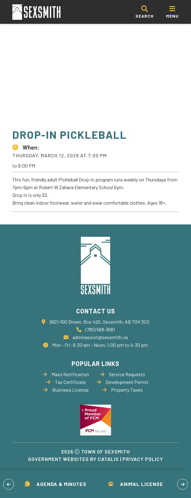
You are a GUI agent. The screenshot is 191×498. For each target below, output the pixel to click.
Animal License (135, 484)
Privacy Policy (142, 459)
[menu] (172, 11)
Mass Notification (66, 374)
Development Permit (122, 382)
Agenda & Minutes (55, 484)
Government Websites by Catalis (73, 459)
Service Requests (122, 374)
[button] (8, 484)
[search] (144, 11)
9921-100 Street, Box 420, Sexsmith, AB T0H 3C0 (99, 322)
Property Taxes (122, 390)
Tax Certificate (66, 382)
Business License (66, 390)
